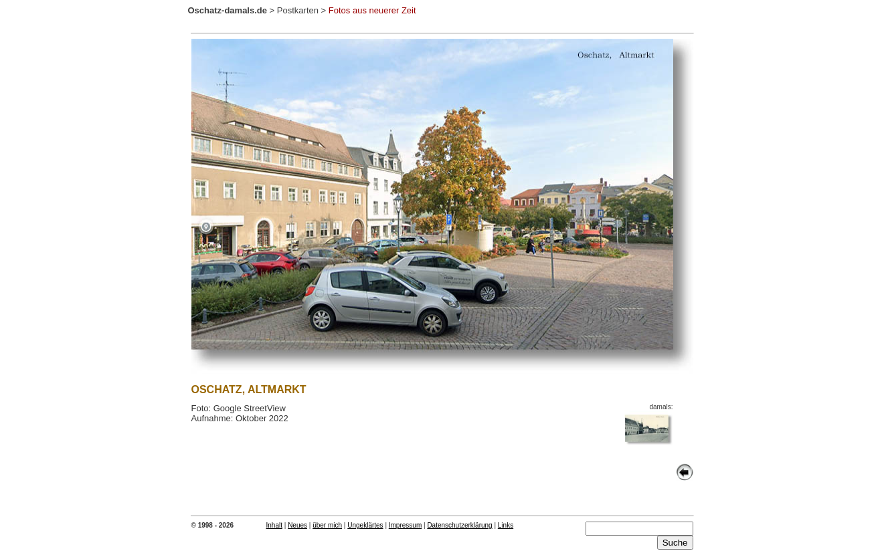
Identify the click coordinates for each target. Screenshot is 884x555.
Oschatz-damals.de (228, 10)
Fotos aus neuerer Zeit (372, 10)
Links (505, 525)
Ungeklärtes (365, 525)
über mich (327, 525)
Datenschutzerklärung (459, 525)
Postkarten (298, 10)
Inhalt (274, 525)
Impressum (405, 525)
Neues (297, 525)
